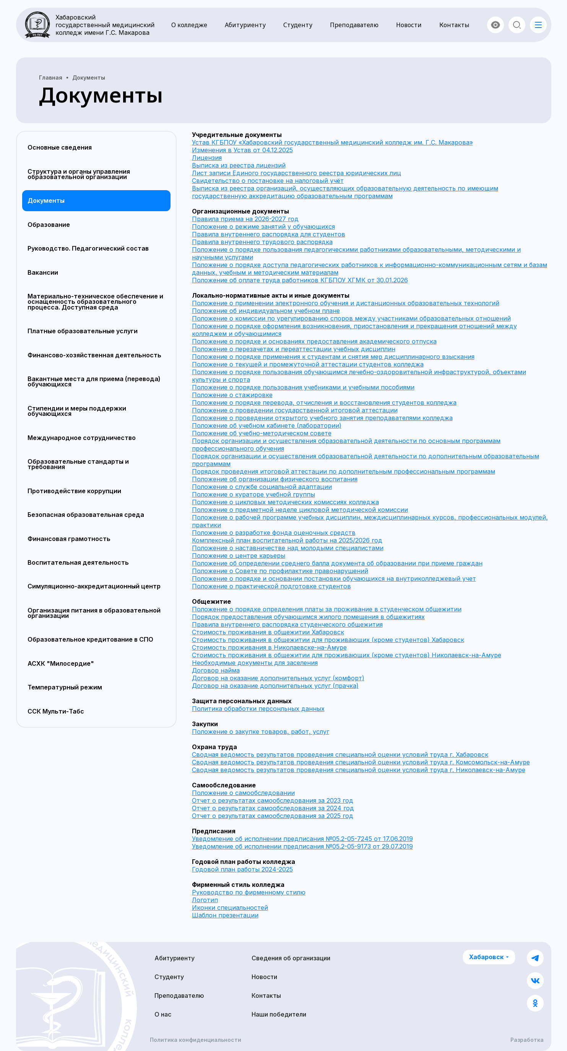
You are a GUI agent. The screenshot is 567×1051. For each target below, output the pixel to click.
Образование (49, 224)
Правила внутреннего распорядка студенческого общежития (287, 624)
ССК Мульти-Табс (56, 711)
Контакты (454, 25)
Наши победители (279, 1014)
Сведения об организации (291, 958)
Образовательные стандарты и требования (78, 464)
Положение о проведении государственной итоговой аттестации (295, 410)
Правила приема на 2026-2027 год (245, 219)
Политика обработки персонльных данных (258, 708)
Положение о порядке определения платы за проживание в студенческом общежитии (326, 609)
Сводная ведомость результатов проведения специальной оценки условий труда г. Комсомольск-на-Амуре (361, 762)
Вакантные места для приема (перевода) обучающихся (94, 381)
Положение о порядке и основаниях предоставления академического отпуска (314, 341)
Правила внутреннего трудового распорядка (262, 242)
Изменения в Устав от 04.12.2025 (242, 150)
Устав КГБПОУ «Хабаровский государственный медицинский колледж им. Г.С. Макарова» (332, 142)
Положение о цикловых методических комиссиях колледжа (285, 502)
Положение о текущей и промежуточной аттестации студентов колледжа (308, 364)
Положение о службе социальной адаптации (262, 486)
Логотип (205, 900)
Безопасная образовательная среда (86, 514)
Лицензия (207, 157)
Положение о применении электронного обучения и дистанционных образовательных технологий (345, 303)
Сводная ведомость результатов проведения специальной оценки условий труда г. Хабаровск (340, 754)
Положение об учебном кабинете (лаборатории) (266, 425)
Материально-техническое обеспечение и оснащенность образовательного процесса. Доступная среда (95, 301)
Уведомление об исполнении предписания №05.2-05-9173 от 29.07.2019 (302, 846)
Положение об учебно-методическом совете (261, 433)
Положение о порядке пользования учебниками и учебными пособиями (303, 387)
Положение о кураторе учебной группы (253, 494)
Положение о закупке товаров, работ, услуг (260, 731)
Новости (409, 25)
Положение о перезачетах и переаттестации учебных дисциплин (293, 349)
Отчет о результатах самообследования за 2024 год (273, 808)
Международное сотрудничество (82, 438)
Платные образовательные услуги (83, 331)
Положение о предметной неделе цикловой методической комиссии (300, 509)
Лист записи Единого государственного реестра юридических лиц (296, 173)
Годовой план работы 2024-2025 (242, 869)
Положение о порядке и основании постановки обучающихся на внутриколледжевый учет (334, 578)
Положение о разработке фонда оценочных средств (274, 532)
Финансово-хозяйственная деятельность (94, 355)
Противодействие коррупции (74, 491)
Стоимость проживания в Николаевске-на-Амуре (269, 647)
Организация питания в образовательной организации (94, 612)
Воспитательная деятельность (78, 562)
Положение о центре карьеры (238, 555)
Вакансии (43, 272)
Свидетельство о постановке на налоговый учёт (268, 180)
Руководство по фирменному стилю (248, 892)
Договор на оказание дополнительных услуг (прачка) (275, 685)
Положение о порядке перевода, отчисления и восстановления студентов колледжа (324, 402)
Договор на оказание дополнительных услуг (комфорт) (278, 678)
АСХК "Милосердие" (61, 663)
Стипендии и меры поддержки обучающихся (77, 410)
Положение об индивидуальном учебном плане (266, 310)
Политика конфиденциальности (195, 1040)
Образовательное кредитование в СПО (90, 639)
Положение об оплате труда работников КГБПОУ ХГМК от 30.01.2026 (300, 280)
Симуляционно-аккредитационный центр (94, 586)
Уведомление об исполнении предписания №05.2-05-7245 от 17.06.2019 (302, 838)
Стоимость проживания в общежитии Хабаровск (268, 632)
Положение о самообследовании (243, 793)
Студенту (297, 25)
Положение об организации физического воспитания (274, 479)
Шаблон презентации (225, 915)
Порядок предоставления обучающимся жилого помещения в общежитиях (308, 617)
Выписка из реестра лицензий (239, 165)
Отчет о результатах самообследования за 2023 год (272, 800)
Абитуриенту (245, 25)
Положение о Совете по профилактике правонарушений (280, 571)
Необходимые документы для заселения (255, 662)
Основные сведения (60, 147)
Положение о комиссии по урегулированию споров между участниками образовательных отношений (351, 318)
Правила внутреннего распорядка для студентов (268, 234)
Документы (46, 200)
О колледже (189, 25)
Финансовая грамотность (69, 539)
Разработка (527, 1040)
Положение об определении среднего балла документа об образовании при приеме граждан (337, 563)
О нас (162, 1014)
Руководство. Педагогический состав (88, 248)
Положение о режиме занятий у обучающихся (263, 226)
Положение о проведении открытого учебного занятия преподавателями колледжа (322, 418)
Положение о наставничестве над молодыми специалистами (287, 548)
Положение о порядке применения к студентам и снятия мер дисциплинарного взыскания (333, 356)
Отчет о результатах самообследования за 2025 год (272, 816)
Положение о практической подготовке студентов (271, 586)
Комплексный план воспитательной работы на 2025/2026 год (287, 540)
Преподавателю (354, 25)
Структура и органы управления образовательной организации (79, 174)
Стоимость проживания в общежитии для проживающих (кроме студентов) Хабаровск (328, 640)
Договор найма (216, 670)
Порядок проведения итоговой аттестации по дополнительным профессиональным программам (343, 471)
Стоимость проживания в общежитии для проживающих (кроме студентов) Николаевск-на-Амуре (346, 655)
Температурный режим (65, 687)
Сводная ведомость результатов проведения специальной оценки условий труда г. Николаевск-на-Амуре (358, 770)
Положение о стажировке (232, 395)
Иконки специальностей (230, 907)
